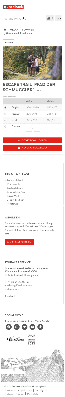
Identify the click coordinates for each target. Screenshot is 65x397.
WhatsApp (12, 204)
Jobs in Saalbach (15, 200)
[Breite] (29, 128)
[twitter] (24, 327)
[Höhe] (37, 128)
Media (14, 30)
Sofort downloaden (32, 140)
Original (16, 107)
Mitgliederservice (25, 390)
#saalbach (10, 296)
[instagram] (17, 327)
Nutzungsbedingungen (14, 393)
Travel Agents (40, 390)
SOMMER (28, 30)
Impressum (9, 390)
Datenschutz (32, 393)
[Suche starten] (24, 18)
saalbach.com (12, 289)
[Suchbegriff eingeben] (15, 18)
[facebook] (9, 327)
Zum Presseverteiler (19, 241)
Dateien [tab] (9, 42)
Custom (16, 126)
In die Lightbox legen (32, 147)
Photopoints (13, 184)
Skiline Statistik (15, 180)
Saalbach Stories (15, 188)
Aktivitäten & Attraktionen (19, 33)
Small (14, 120)
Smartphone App (16, 192)
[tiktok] (40, 327)
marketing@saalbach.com (18, 285)
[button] (50, 18)
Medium (16, 113)
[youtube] (32, 327)
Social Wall (13, 196)
